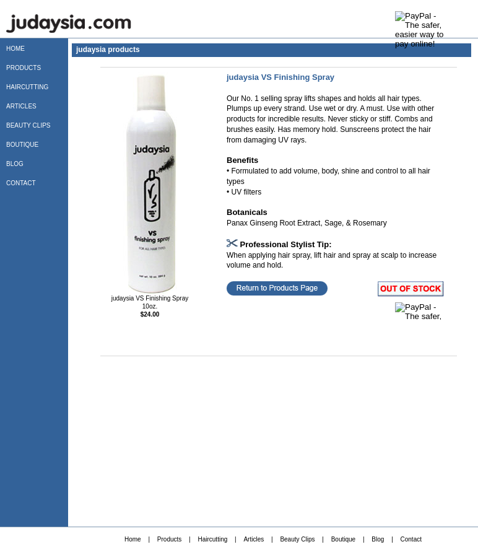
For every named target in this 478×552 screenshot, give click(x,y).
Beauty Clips (297, 539)
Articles (253, 539)
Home (132, 539)
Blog (378, 539)
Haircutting (212, 539)
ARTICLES (21, 106)
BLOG (15, 163)
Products (169, 539)
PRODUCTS (23, 67)
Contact (411, 539)
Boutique (343, 539)
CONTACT (21, 183)
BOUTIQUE (22, 144)
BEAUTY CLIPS (28, 125)
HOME (15, 48)
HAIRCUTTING (27, 87)
